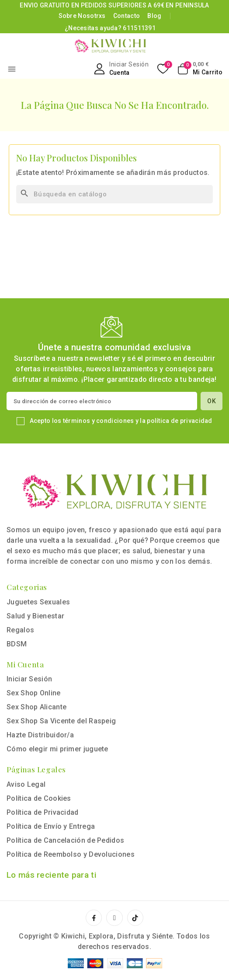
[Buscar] (114, 194)
